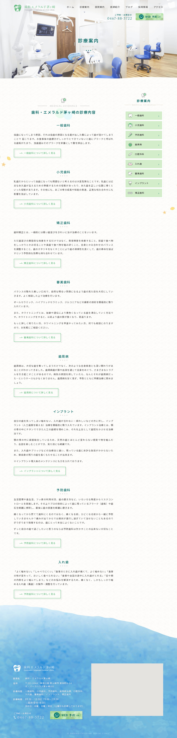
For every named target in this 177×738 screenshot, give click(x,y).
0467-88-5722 (119, 18)
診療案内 (143, 103)
